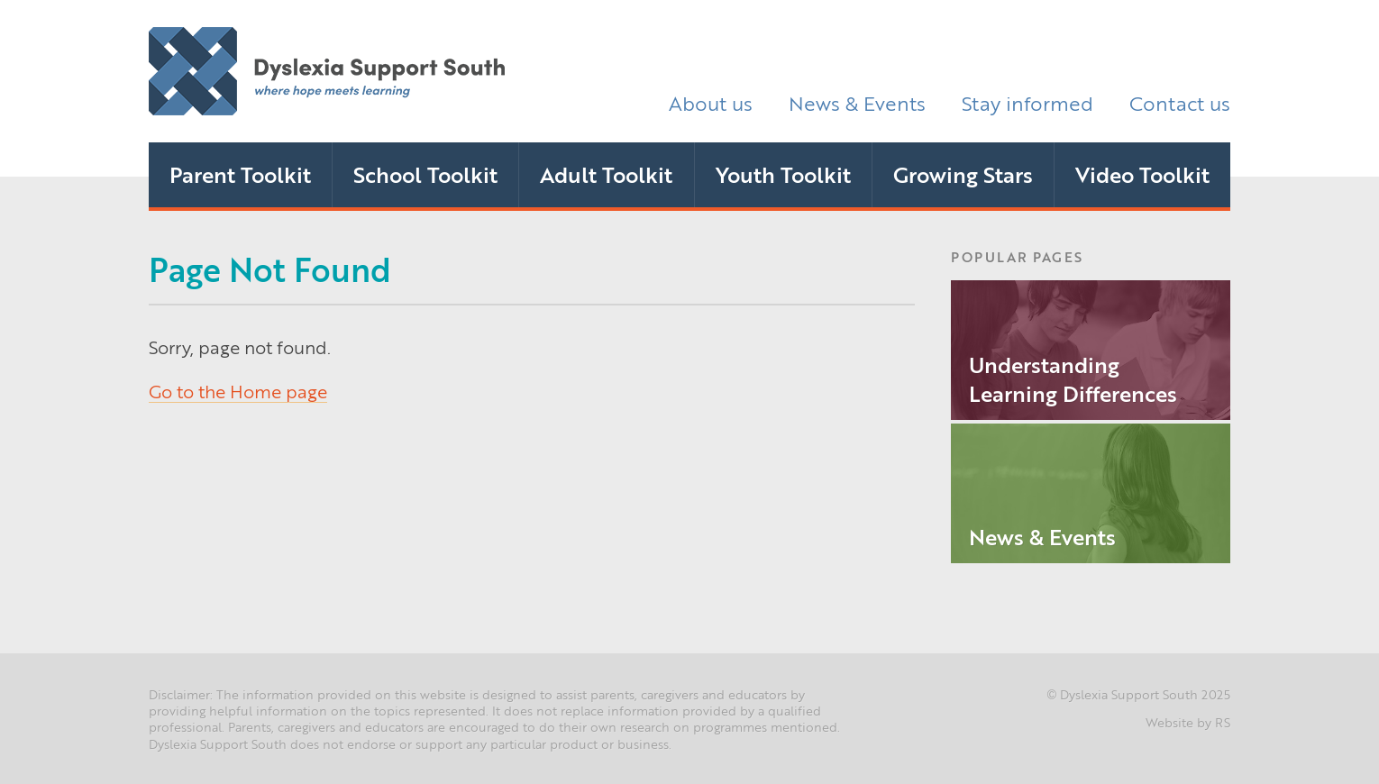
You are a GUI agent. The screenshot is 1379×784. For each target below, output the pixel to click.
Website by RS (1188, 722)
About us (711, 102)
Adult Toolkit (606, 174)
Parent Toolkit (240, 174)
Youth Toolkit (783, 174)
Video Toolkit (1142, 174)
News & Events (857, 102)
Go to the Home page (238, 390)
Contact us (1179, 102)
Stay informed (1027, 102)
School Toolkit (425, 174)
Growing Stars (963, 174)
